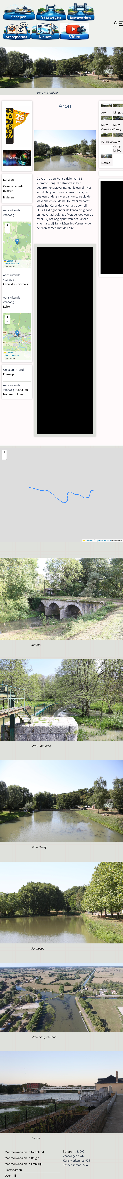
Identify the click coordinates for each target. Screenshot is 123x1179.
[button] (17, 242)
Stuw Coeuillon (41, 746)
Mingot (118, 112)
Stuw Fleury (38, 847)
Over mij (10, 1175)
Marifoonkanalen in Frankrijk (23, 1164)
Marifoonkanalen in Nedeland (24, 1152)
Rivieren (8, 197)
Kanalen (8, 179)
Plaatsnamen (13, 1170)
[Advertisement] (65, 340)
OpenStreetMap (11, 264)
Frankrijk (8, 374)
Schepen (68, 1151)
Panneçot (107, 141)
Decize (105, 163)
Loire (6, 306)
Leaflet (8, 261)
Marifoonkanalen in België (22, 1158)
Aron (104, 112)
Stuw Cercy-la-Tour (118, 146)
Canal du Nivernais (15, 284)
